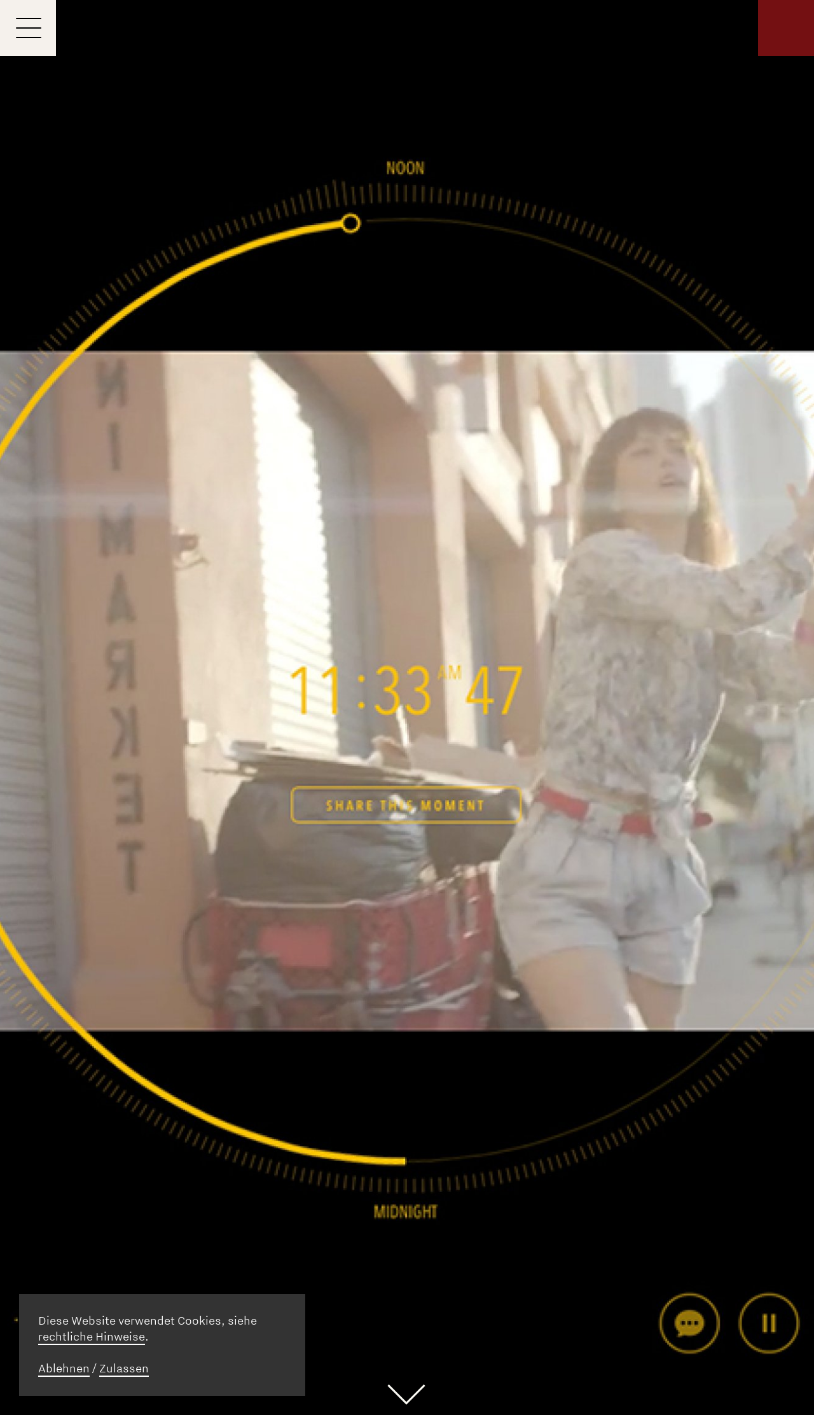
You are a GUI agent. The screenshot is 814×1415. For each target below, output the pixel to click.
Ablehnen (64, 1369)
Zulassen (124, 1369)
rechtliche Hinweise (91, 1337)
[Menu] (28, 28)
